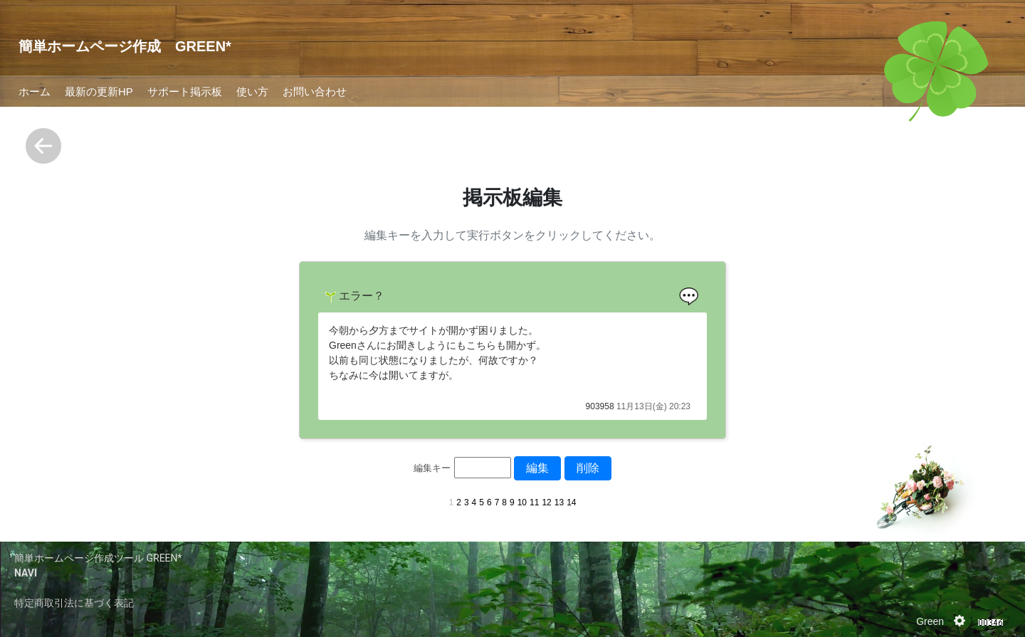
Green (930, 621)
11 (534, 502)
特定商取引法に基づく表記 (74, 603)
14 (571, 502)
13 (559, 502)
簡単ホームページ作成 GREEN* (125, 46)
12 (546, 502)
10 (522, 502)
